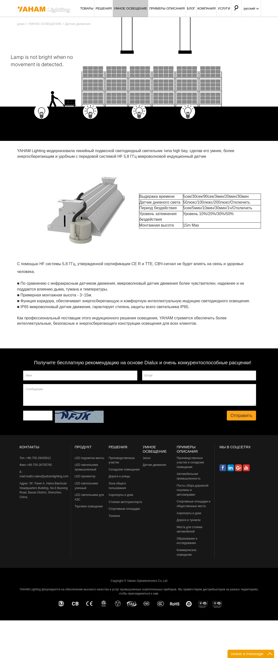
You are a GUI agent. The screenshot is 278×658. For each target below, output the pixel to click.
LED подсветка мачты (89, 458)
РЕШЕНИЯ (104, 8)
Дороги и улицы (119, 476)
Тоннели (114, 516)
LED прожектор (85, 476)
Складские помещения (124, 469)
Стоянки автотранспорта (125, 502)
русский (251, 8)
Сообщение (139, 395)
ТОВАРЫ (86, 8)
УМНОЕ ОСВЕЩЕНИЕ (130, 8)
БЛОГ (191, 8)
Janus (146, 458)
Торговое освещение (89, 506)
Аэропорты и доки (121, 495)
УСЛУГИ (224, 8)
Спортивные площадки (124, 509)
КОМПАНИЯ (207, 8)
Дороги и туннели (189, 520)
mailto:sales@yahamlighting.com (47, 476)
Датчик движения (77, 24)
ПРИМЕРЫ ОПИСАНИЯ (167, 8)
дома (21, 24)
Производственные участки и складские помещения (190, 462)
